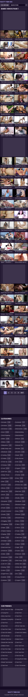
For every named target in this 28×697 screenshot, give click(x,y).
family (6, 514)
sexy (19, 511)
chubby (6, 458)
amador (6, 422)
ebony (6, 488)
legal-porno (7, 574)
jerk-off (6, 564)
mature (20, 439)
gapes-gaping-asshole (6, 531)
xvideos (20, 570)
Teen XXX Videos (6, 632)
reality (20, 498)
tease (20, 531)
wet (19, 557)
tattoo (20, 527)
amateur (6, 425)
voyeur (20, 551)
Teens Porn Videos (21, 632)
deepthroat (7, 478)
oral (19, 462)
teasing (20, 534)
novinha (20, 452)
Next (22, 392)
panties (20, 475)
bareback (6, 452)
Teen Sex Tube (20, 649)
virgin (19, 547)
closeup (6, 465)
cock (6, 468)
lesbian (6, 577)
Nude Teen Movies (7, 662)
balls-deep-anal (6, 449)
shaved (20, 514)
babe (5, 439)
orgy (19, 472)
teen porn (5, 622)
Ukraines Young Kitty (7, 619)
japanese (7, 560)
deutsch (6, 485)
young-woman (20, 577)
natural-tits (19, 445)
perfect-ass (21, 485)
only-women (19, 459)
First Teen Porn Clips (7, 609)
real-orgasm (20, 495)
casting (6, 455)
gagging (6, 521)
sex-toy (20, 508)
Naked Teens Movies (19, 639)
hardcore (7, 551)
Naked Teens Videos (5, 646)
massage (20, 425)
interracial (7, 557)
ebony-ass (7, 491)
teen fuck (5, 665)
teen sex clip (20, 655)
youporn (20, 580)
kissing (6, 567)
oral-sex (20, 465)
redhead (20, 501)
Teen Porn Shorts (21, 629)
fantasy (6, 518)
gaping (6, 534)
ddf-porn (6, 472)
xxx (19, 574)
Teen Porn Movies (7, 652)
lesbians (6, 580)
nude (19, 455)
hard (5, 544)
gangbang (7, 524)
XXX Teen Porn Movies (20, 652)
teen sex (18, 636)
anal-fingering (6, 436)
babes (6, 442)
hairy (5, 537)
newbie (20, 448)
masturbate (21, 429)
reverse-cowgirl (20, 505)
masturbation (20, 436)
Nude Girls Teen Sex (7, 642)
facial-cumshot (6, 511)
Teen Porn (5, 626)
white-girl (21, 564)
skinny (20, 521)
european (7, 501)
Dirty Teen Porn (6, 616)
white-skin (21, 567)
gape (5, 527)
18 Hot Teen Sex (20, 626)
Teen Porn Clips (6, 649)
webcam (20, 554)
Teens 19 (18, 619)
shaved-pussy (20, 518)
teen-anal (21, 537)
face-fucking (5, 505)
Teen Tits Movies (20, 665)
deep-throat (5, 475)
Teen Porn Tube (6, 629)
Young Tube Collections (19, 610)
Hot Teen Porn (20, 645)
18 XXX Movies (6, 636)
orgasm (20, 468)
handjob (6, 541)
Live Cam (5, 5)
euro (5, 498)
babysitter (7, 445)
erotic (5, 495)
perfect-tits (21, 488)
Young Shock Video (21, 659)
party (19, 478)
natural (20, 442)
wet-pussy (21, 560)
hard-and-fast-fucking (6, 548)
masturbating (20, 432)
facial (6, 508)
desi (5, 481)
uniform (20, 541)
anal (5, 432)
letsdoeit (20, 422)
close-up (6, 462)
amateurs (7, 429)
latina (6, 570)
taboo (20, 524)
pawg (19, 481)
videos (20, 544)
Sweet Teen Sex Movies (6, 639)
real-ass (20, 491)
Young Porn (5, 613)
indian (6, 554)
